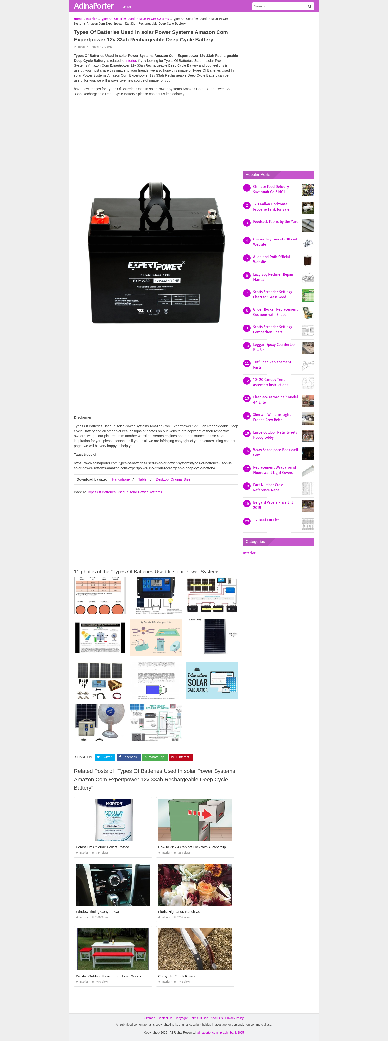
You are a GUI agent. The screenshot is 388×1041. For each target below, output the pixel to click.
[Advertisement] (156, 134)
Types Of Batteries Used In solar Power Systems (124, 492)
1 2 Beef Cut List (266, 520)
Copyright (181, 1018)
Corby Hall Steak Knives (176, 976)
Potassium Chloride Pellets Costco (102, 847)
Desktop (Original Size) (174, 479)
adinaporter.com (207, 1032)
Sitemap (149, 1018)
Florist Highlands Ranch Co (179, 912)
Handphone (121, 479)
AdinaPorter (93, 5)
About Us (217, 1018)
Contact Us (165, 1018)
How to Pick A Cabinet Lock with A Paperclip (192, 847)
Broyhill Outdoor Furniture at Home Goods (108, 976)
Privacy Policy (234, 1018)
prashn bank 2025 (232, 1032)
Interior (125, 6)
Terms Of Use (199, 1018)
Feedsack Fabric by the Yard (275, 221)
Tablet (142, 479)
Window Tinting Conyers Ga (97, 912)
